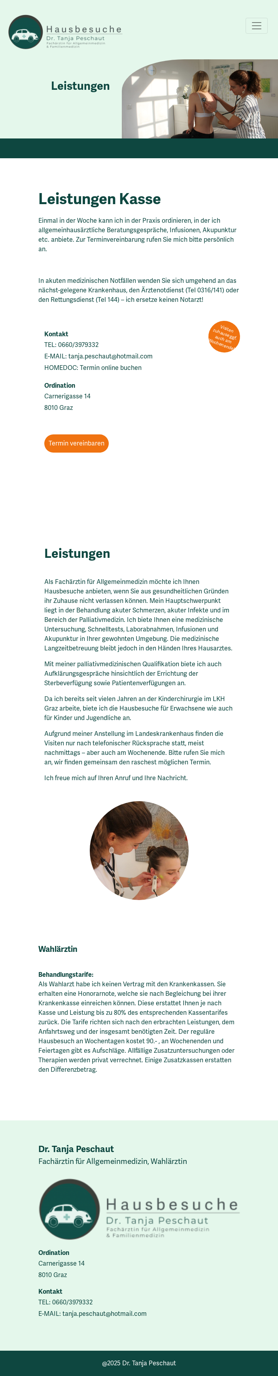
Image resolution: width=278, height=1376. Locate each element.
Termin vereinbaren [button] (76, 443)
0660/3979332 (78, 345)
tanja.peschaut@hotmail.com (110, 356)
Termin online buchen (111, 368)
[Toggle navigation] (257, 26)
